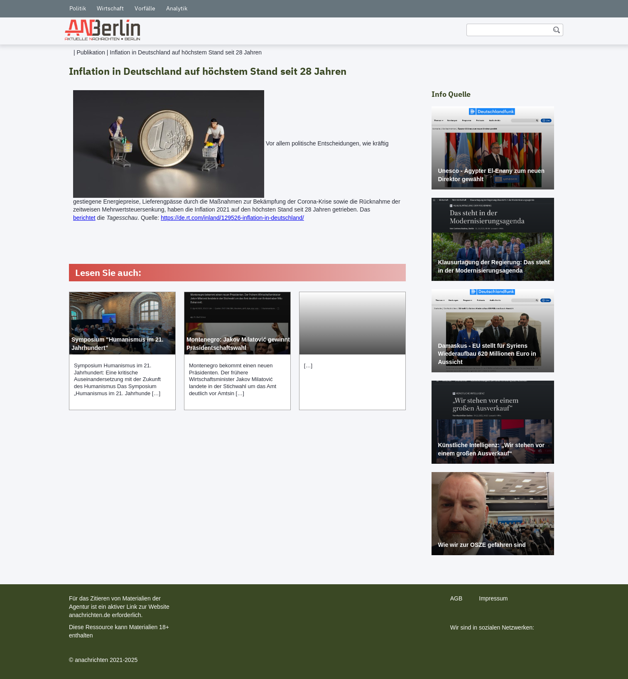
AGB (456, 598)
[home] (102, 30)
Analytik (176, 8)
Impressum (493, 598)
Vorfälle (145, 8)
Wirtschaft (110, 8)
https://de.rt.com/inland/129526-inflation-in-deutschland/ (232, 217)
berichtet (84, 217)
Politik (77, 8)
